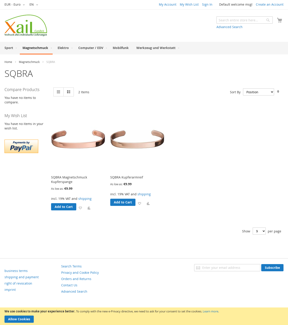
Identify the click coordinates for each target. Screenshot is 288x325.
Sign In (207, 4)
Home (8, 62)
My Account (167, 4)
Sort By (235, 92)
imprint (10, 289)
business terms (16, 271)
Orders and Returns (76, 279)
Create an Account (270, 4)
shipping (85, 198)
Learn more (210, 311)
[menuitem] (10, 48)
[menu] (144, 48)
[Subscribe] (272, 267)
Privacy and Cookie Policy (80, 272)
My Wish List (189, 4)
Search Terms (71, 266)
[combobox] (244, 20)
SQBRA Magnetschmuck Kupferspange (69, 179)
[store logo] (25, 25)
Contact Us (69, 285)
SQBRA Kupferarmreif (126, 177)
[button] (15, 4)
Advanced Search (229, 27)
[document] (144, 316)
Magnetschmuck (29, 62)
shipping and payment (21, 277)
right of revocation (18, 283)
